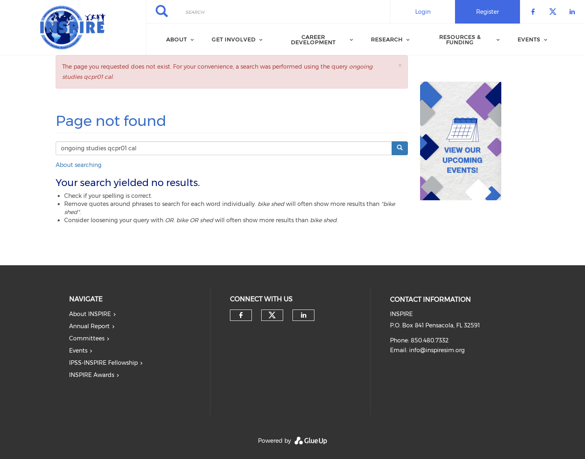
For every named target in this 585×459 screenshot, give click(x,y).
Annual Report (89, 326)
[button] (400, 65)
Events (529, 39)
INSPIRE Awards (91, 375)
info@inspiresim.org (437, 350)
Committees (86, 338)
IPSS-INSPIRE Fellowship (103, 362)
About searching (79, 165)
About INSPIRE (90, 314)
